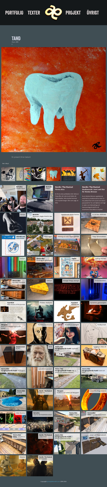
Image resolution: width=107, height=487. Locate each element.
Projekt (73, 12)
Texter (34, 12)
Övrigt (93, 12)
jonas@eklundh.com (53, 481)
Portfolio (14, 12)
